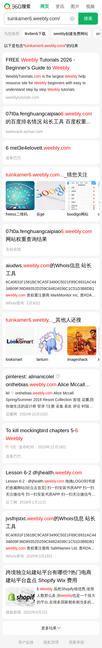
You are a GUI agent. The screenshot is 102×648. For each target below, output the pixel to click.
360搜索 (18, 6)
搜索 (88, 18)
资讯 (59, 6)
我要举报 (76, 642)
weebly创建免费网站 (71, 33)
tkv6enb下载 (35, 33)
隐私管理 (51, 642)
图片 (75, 6)
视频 (90, 6)
